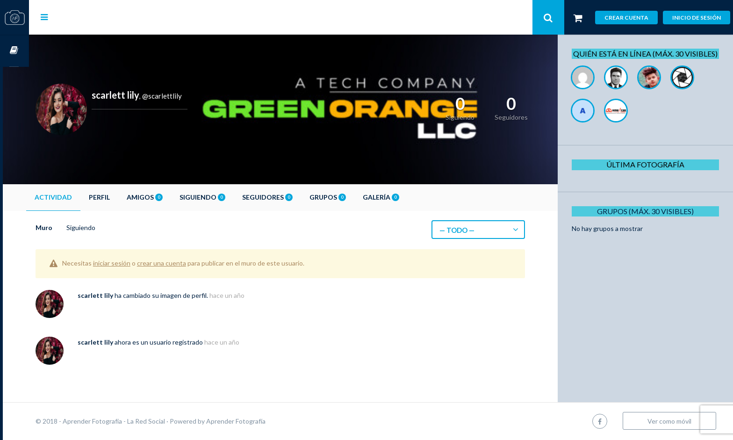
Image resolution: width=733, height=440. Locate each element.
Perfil (125, 197)
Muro (70, 227)
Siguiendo (229, 197)
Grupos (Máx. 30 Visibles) (648, 221)
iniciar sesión (138, 263)
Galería (407, 197)
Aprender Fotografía (262, 421)
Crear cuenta (626, 17)
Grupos (354, 197)
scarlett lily (121, 295)
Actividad (79, 197)
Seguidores (293, 197)
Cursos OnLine (14, 51)
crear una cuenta (187, 263)
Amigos (171, 197)
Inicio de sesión (696, 17)
